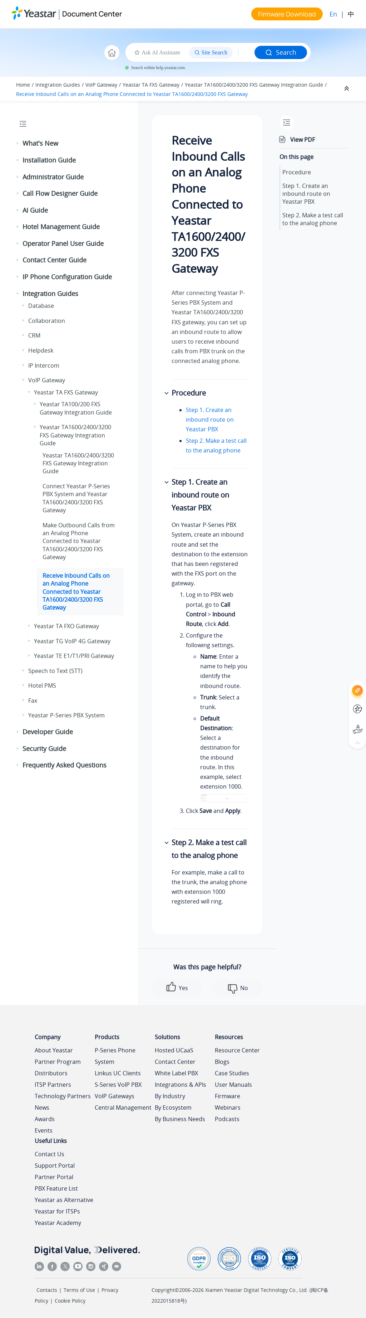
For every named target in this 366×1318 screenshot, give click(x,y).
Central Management (123, 1107)
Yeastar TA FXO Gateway (66, 626)
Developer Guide (48, 731)
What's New (40, 143)
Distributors (51, 1073)
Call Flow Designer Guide (60, 193)
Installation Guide (49, 160)
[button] (18, 143)
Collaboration (46, 321)
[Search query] (246, 52)
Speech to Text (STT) (55, 671)
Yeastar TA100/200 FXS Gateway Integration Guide (76, 408)
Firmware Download (287, 14)
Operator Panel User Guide (63, 243)
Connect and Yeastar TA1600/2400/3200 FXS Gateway (76, 498)
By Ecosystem (173, 1107)
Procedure (296, 172)
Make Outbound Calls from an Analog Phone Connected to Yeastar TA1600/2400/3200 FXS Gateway (79, 541)
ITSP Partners (53, 1085)
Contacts (46, 1289)
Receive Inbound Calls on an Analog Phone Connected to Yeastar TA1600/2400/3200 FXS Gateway (132, 94)
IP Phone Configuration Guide (67, 276)
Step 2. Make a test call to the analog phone (312, 219)
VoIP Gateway (101, 84)
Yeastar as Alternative (64, 1200)
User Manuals (233, 1085)
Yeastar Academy (58, 1223)
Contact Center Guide (54, 260)
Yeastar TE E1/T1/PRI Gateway (74, 656)
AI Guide (35, 210)
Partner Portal (54, 1177)
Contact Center (175, 1062)
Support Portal (55, 1165)
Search (280, 52)
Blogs (222, 1062)
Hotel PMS (42, 685)
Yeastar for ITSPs (57, 1211)
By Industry (170, 1096)
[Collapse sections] (347, 89)
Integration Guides (57, 84)
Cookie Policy (70, 1300)
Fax (32, 700)
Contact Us (49, 1154)
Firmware (227, 1096)
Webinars (228, 1107)
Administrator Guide (53, 177)
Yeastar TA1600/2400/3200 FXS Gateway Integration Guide (254, 84)
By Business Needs (180, 1119)
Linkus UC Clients (118, 1073)
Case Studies (232, 1073)
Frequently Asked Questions (65, 765)
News (42, 1107)
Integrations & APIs (180, 1085)
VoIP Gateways (114, 1096)
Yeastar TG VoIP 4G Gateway (72, 641)
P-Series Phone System (115, 1056)
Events (44, 1130)
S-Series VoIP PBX (118, 1085)
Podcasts (227, 1119)
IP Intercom (43, 365)
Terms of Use (79, 1289)
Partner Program (58, 1062)
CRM (34, 335)
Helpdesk (40, 350)
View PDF (302, 140)
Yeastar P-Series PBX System (66, 715)
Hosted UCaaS (174, 1050)
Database (41, 306)
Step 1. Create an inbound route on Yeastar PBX (210, 419)
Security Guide (44, 748)
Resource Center (237, 1050)
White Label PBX (176, 1073)
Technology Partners (63, 1096)
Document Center (92, 14)
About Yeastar (54, 1050)
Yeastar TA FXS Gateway (151, 84)
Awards (45, 1119)
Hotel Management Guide (61, 226)
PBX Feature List (56, 1188)
